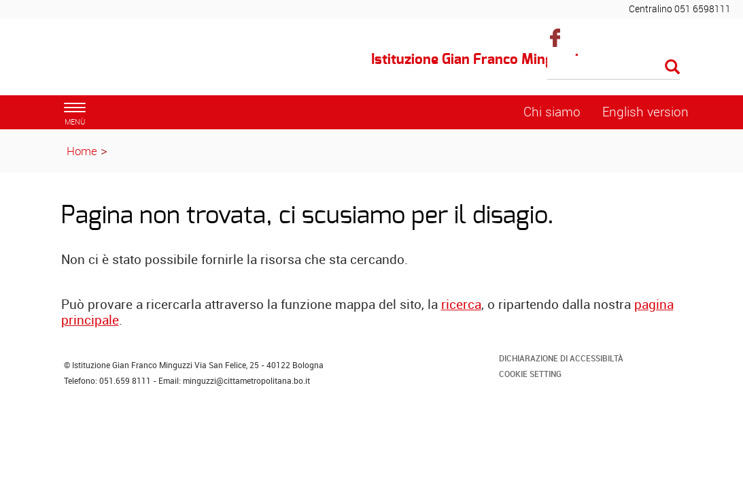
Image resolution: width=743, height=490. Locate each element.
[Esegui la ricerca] (672, 67)
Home (82, 151)
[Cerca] (613, 68)
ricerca (461, 304)
